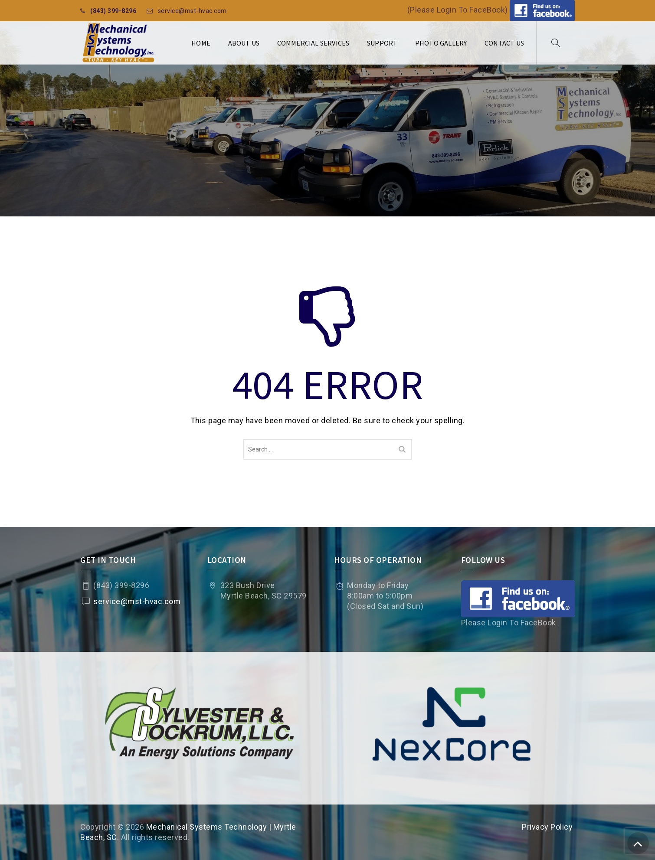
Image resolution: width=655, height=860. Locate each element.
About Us (244, 43)
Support (382, 43)
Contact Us (504, 43)
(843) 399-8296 (113, 10)
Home (200, 43)
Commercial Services (313, 43)
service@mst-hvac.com (192, 10)
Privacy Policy (547, 826)
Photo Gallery (441, 43)
